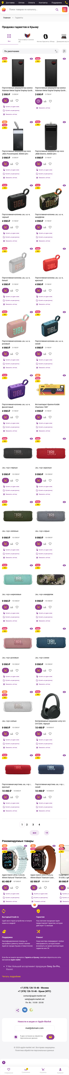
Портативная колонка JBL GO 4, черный (16, 215)
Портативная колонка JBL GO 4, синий (49, 342)
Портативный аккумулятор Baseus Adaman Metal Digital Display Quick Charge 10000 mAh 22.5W (17, 89)
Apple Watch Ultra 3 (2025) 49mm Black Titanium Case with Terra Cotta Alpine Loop (42, 876)
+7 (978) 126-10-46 (29, 988)
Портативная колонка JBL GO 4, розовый (16, 342)
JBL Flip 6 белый (9, 721)
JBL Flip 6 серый (42, 531)
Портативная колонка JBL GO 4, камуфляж (49, 215)
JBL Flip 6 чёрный (10, 467)
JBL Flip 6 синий (42, 657)
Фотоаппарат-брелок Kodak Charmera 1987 (47, 405)
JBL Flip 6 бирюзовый (11, 594)
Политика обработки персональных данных (34, 1050)
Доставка (10, 2)
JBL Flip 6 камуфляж (44, 594)
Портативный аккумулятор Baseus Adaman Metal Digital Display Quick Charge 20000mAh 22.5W (50, 89)
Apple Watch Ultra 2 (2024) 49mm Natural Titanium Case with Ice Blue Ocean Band (14, 876)
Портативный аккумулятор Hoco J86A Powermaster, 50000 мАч (16, 152)
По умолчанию (11, 51)
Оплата (31, 2)
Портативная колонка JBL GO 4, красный (49, 279)
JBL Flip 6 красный (43, 467)
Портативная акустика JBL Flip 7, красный (16, 785)
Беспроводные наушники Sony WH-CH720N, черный (50, 722)
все (34, 832)
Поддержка (57, 2)
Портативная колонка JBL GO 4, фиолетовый (16, 405)
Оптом (21, 2)
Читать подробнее (11, 976)
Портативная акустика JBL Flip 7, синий (49, 785)
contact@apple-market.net (34, 996)
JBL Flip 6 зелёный (10, 531)
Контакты (43, 2)
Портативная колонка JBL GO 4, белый (16, 279)
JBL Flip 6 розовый (10, 657)
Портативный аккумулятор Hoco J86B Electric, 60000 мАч (49, 152)
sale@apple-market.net (34, 999)
